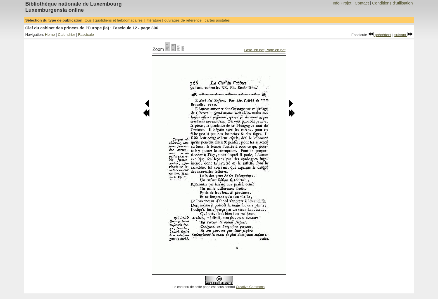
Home (50, 34)
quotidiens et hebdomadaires (118, 20)
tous (88, 20)
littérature (153, 20)
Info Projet (342, 3)
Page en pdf (275, 50)
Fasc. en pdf (254, 50)
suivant (403, 35)
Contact (362, 3)
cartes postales (217, 20)
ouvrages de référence (182, 20)
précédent (379, 35)
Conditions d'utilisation (392, 3)
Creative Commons (250, 287)
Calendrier (66, 34)
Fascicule (86, 34)
